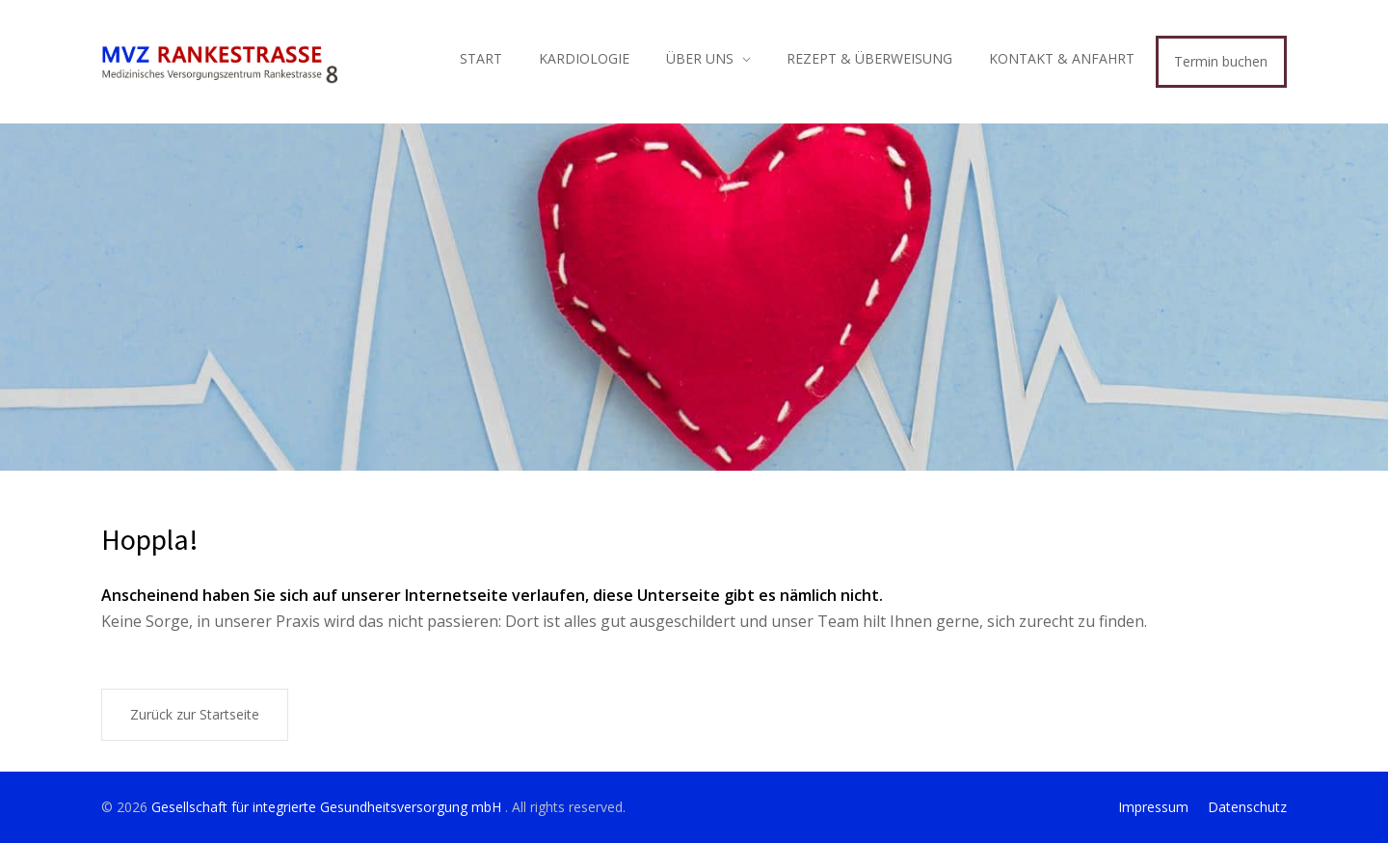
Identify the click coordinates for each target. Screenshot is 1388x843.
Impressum (1153, 807)
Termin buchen (1221, 61)
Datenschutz (1247, 807)
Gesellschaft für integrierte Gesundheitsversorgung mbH (328, 807)
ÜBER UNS (700, 58)
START (481, 58)
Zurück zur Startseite (194, 714)
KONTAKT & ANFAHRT (1061, 58)
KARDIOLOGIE (584, 58)
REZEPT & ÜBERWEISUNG (869, 58)
